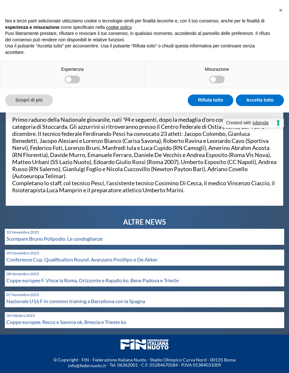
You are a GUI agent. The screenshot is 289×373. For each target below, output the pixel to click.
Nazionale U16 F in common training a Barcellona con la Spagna (75, 301)
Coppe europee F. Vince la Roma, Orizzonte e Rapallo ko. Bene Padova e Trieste (92, 280)
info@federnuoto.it (87, 365)
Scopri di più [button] (29, 100)
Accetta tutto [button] (260, 100)
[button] (281, 10)
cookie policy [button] (118, 27)
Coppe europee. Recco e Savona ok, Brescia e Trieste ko (66, 322)
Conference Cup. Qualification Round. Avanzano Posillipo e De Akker (82, 259)
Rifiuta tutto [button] (210, 100)
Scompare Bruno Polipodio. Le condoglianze (54, 239)
